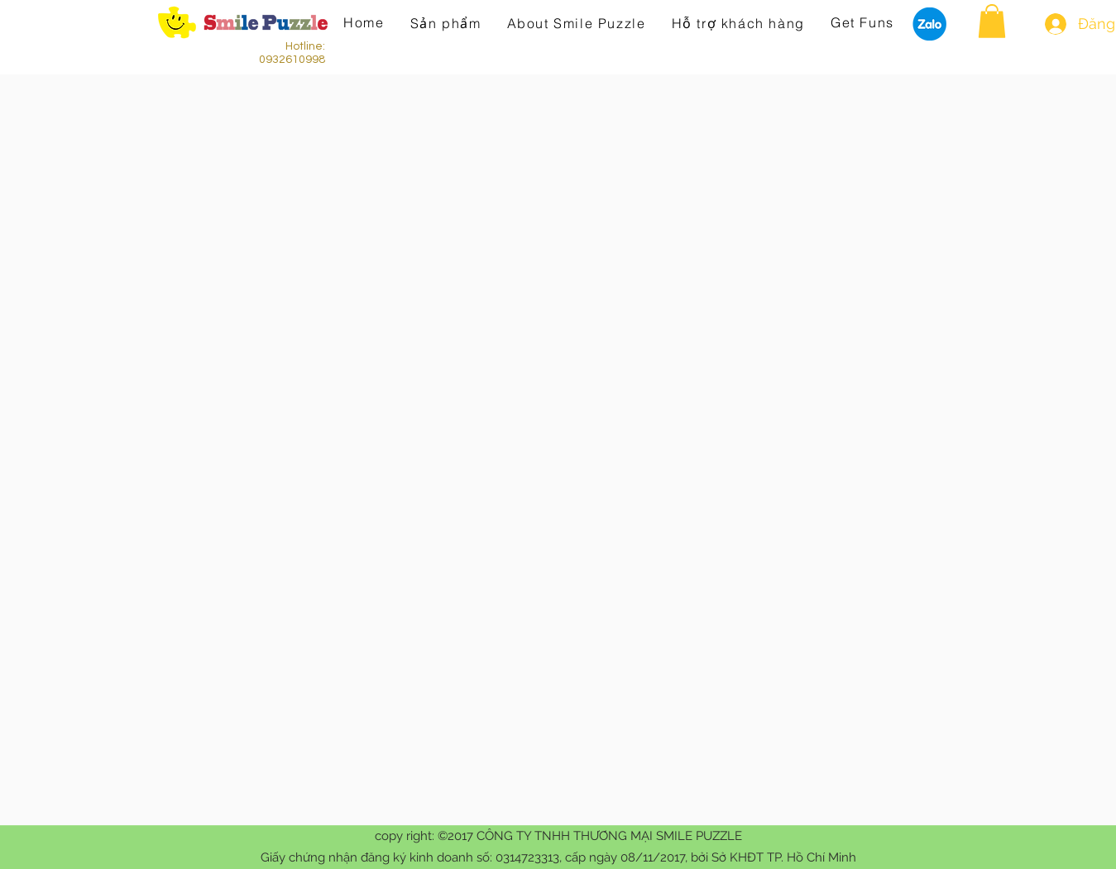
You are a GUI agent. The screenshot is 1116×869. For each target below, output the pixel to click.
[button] (992, 21)
